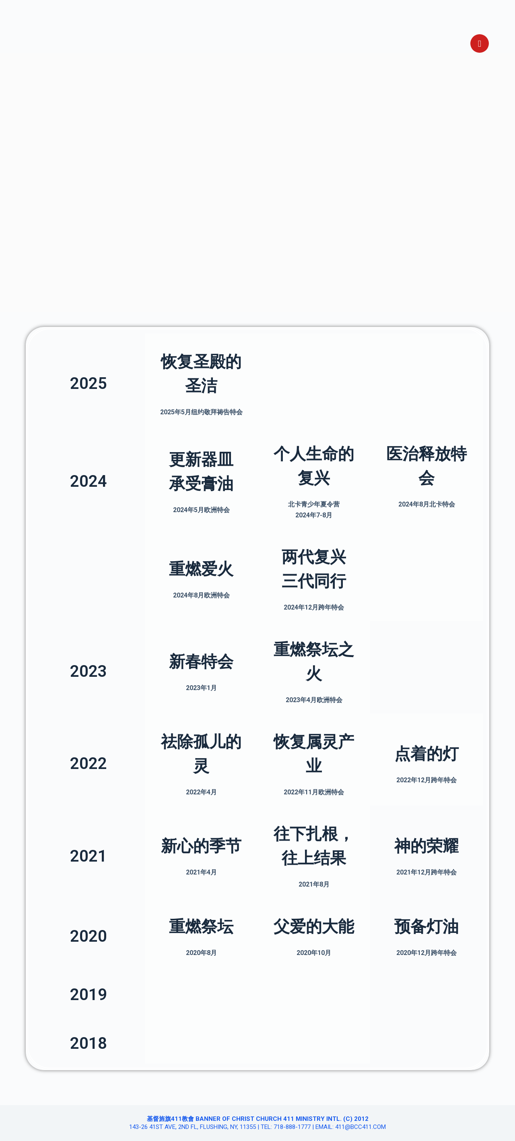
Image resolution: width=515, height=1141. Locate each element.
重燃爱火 (201, 569)
